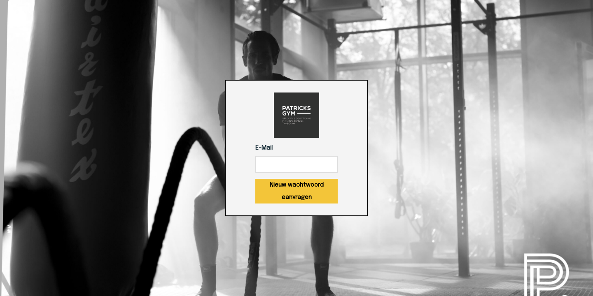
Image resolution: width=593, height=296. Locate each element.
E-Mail (264, 148)
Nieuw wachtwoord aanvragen (297, 191)
